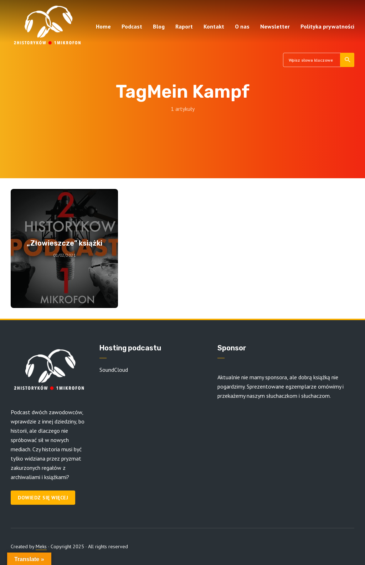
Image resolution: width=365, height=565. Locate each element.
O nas (242, 26)
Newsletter (275, 26)
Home (103, 26)
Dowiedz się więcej (43, 497)
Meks (41, 546)
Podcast (132, 26)
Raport (184, 26)
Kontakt (214, 26)
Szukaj (347, 60)
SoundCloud (113, 369)
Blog (159, 26)
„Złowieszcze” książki (64, 243)
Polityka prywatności (327, 26)
